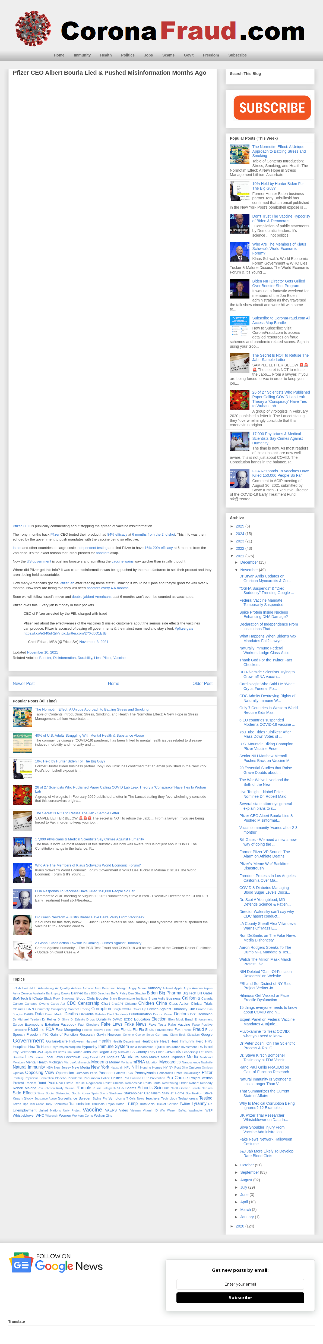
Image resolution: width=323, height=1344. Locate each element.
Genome (128, 1034)
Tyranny (198, 1103)
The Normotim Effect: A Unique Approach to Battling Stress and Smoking (91, 709)
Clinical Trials (202, 1003)
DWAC (117, 1019)
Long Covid (90, 1057)
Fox (177, 1030)
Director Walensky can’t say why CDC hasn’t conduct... (266, 913)
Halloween (76, 1041)
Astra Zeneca (22, 993)
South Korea (81, 1093)
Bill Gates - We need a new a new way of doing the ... (268, 841)
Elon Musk (176, 1019)
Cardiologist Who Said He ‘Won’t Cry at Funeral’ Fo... (266, 686)
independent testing (92, 548)
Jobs (148, 55)
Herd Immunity (182, 1041)
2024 (240, 534)
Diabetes (100, 1014)
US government (39, 561)
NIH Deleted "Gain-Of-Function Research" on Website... (265, 973)
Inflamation (145, 1046)
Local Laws (54, 1057)
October (247, 1165)
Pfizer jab (67, 583)
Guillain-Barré (57, 1041)
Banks (65, 993)
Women (65, 1115)
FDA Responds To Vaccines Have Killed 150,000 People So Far (85, 891)
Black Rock (52, 998)
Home (59, 55)
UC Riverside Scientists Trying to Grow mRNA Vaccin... (267, 674)
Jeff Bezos (59, 1052)
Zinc (109, 1115)
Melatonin (19, 1062)
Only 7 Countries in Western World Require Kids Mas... (268, 710)
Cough (117, 1009)
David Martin (54, 1014)
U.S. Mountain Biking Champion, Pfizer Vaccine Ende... (266, 746)
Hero (199, 1041)
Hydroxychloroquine (67, 1046)
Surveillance (67, 1098)
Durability (85, 658)
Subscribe (237, 55)
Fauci (33, 1029)
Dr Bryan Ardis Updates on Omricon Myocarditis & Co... (265, 578)
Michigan (56, 1062)
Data (39, 1014)
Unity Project (72, 1110)
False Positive (202, 1024)
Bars (87, 993)
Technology (169, 1098)
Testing (205, 1098)
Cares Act (57, 1003)
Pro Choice (177, 1077)
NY (165, 1067)
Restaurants (151, 1083)
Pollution (135, 1078)
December (249, 562)
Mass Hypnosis (173, 1057)
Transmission (79, 1104)
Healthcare (150, 1041)
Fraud (198, 1029)
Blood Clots (85, 998)
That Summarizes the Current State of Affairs (264, 1093)
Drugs (90, 1019)
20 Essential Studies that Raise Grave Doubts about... (265, 770)
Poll (126, 1078)
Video (123, 1110)
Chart (105, 1003)
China (161, 1003)
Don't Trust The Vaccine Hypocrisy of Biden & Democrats (281, 218)
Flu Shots (146, 1030)
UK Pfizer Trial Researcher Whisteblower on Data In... (263, 1117)
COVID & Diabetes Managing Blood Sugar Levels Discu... (264, 889)
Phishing (18, 1078)
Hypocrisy (89, 1047)
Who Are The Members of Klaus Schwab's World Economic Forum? (88, 865)
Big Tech (189, 993)
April (244, 1202)
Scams (168, 55)
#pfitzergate (184, 628)
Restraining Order (175, 1083)
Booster (45, 658)
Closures (19, 1009)
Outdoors (81, 1073)
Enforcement (204, 1019)
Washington (196, 1110)
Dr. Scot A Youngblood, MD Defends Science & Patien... (265, 901)
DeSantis (86, 1014)
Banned (77, 993)
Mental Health (36, 1062)
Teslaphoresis (188, 1098)
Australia (39, 993)
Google (207, 1034)
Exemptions (34, 1024)
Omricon (207, 1067)
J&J (40, 1052)
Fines (116, 1029)
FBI (42, 1029)
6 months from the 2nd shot (153, 534)
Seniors (207, 1088)
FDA (50, 1029)
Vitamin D (150, 1110)
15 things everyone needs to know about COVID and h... (268, 1009)
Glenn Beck (178, 1034)
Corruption (101, 1008)
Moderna (99, 1062)
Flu (135, 1030)
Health (106, 55)
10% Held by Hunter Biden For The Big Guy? (70, 761)
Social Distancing (58, 1093)
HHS (209, 1041)
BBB (94, 993)
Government (28, 1040)
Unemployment (24, 1110)
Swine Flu (100, 1098)
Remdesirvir (133, 1083)
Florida (126, 1030)
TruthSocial (147, 1104)
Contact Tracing (79, 1009)
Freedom (211, 55)
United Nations (50, 1110)
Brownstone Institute (132, 998)
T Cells (131, 1098)
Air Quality (62, 988)
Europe (18, 1024)
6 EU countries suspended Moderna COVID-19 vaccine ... (267, 722)
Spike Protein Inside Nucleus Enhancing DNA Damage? (263, 614)
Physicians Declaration (39, 1078)
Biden (152, 993)
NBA (49, 1067)
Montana (126, 1062)
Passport (106, 1073)
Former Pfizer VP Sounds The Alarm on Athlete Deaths (264, 854)
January (247, 1217)
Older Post (202, 683)
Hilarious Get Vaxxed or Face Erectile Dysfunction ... (264, 997)
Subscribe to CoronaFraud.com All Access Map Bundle (281, 320)
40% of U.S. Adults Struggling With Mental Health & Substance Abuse (89, 735)
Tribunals (97, 1104)
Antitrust (168, 988)
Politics (128, 55)
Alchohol (88, 988)
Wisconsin (51, 1115)
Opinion (18, 1073)
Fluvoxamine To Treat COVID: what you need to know (264, 1033)
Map (144, 1057)
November (249, 570)
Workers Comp (82, 1115)
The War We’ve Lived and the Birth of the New (264, 782)
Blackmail (68, 998)
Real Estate (64, 1083)
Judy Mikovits (119, 1052)
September (250, 1172)
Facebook (68, 1024)
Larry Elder (156, 1052)
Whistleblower (24, 1115)
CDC (71, 1003)
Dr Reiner (49, 1019)
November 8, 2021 (93, 642)
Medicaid (206, 1057)
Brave (113, 998)
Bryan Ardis (156, 998)
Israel (17, 548)
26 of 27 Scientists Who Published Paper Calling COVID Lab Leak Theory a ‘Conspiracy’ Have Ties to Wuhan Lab (281, 399)
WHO (40, 1115)
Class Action (179, 1003)
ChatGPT (117, 1003)
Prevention (157, 1078)
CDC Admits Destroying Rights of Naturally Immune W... (267, 698)
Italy (15, 1052)
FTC (45, 1034)
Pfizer (54, 534)
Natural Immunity (29, 1067)
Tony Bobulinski (57, 1104)
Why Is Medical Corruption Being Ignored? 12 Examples (267, 1105)
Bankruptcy (53, 993)
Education (142, 1019)
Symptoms (116, 1098)
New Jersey (62, 1067)
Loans (39, 1057)
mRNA (138, 1062)
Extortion (52, 1024)
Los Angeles (109, 1057)
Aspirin (208, 988)
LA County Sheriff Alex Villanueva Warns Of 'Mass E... (267, 925)
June (244, 1194)
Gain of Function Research (72, 1034)
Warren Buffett (176, 1110)
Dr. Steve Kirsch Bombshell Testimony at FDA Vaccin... (264, 1057)
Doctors (181, 1014)
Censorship (88, 1003)
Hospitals (20, 1047)
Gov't (189, 55)
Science (161, 1087)
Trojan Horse (115, 1104)
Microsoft (70, 1062)
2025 (240, 526)
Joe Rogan (100, 1052)
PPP (145, 1078)
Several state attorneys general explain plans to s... (265, 806)
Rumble (84, 1087)
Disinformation (64, 658)
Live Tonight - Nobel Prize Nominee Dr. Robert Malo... (264, 794)
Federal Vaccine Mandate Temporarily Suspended (261, 602)
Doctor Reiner (163, 1014)
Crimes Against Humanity (167, 1009)
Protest (18, 1083)
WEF (209, 1110)
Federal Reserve (92, 1029)
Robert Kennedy (201, 1083)
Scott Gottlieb (180, 1088)
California (191, 998)
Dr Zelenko (78, 1019)
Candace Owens (37, 1003)
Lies (97, 658)
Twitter (185, 1104)
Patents (119, 1073)
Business (173, 998)
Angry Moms (137, 988)
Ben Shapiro (137, 993)
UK (210, 1104)
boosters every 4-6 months (107, 588)
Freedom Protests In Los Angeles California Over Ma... (267, 878)
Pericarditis (165, 1073)
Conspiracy (58, 1009)
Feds (107, 1029)
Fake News (135, 1024)
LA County (138, 1052)
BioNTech (20, 998)
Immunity (82, 55)
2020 (240, 1226)
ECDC (127, 1019)
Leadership (190, 1052)
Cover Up (139, 1009)
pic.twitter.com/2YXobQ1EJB (83, 633)
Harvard (91, 1041)
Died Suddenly (117, 1014)
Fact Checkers (88, 1024)
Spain (95, 1093)
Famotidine (20, 1029)
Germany (161, 1034)
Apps (187, 988)
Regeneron (94, 1083)
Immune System (113, 1046)
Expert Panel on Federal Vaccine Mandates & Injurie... (267, 1021)
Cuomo (201, 1009)
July (244, 1187)
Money (114, 1062)
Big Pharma (170, 993)
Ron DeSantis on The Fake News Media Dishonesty (267, 937)
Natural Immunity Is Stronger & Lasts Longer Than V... (265, 1081)
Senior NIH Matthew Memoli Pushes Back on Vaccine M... (266, 758)
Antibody (155, 988)
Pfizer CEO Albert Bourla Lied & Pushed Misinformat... (266, 818)
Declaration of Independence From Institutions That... (268, 626)
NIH (135, 1067)
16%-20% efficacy (159, 548)
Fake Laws (111, 1024)
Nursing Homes (151, 1067)
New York (100, 1067)
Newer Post (24, 683)
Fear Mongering (68, 1030)
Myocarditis (170, 1062)
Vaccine (119, 658)
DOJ (193, 1014)
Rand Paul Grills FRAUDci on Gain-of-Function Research (264, 1069)
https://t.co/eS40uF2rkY (42, 633)
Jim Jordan (75, 1052)
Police (105, 1078)
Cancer (18, 1003)
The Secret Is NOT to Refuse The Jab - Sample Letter (77, 813)
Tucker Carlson (167, 1104)
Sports (104, 1093)
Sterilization (194, 1093)
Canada (207, 998)
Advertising (46, 988)
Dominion (205, 1014)
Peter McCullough (187, 1073)
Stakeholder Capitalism (142, 1093)
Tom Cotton (37, 1104)
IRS (200, 1046)
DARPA (29, 1014)
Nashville (207, 1062)
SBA (120, 1088)
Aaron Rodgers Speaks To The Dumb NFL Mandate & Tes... (265, 949)
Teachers (152, 1098)
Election (158, 1019)
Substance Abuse (45, 1098)
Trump (132, 1103)
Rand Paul (46, 1083)
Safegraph (109, 1088)
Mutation (152, 1062)
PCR (129, 1073)
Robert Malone (24, 1088)
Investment (189, 1046)
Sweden (84, 1098)
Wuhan (99, 1115)
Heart (164, 1041)
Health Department (126, 1041)
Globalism (193, 1034)
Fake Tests (157, 1024)
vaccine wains (123, 561)
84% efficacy (117, 534)
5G (15, 988)
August (246, 1180)
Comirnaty (42, 1009)
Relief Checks (113, 1083)
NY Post (175, 1067)
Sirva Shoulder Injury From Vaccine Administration (262, 1129)
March (246, 1209)
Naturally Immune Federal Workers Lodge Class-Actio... (266, 650)
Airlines (76, 988)
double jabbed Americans (92, 597)
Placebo (60, 1078)
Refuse (80, 1083)
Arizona (197, 988)
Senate (196, 1088)
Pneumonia (92, 1078)
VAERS (111, 1110)
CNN (30, 1009)
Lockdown (72, 1057)
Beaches (104, 993)
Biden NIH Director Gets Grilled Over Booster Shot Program (278, 283)
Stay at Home (173, 1093)
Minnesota (83, 1062)
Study (28, 1098)
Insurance (173, 1046)
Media (192, 1056)
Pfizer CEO (21, 526)
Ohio (185, 1067)
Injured (159, 1047)
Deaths (71, 1014)
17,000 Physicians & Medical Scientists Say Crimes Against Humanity (89, 839)
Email (189, 1019)
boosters (102, 553)
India (133, 1046)
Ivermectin (28, 1052)
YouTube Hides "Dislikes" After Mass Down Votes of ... (265, 734)
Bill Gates (205, 993)
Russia (97, 1088)
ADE (33, 988)
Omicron (195, 1067)
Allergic (122, 988)
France (186, 1029)
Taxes (140, 1098)
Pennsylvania (145, 1073)
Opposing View (39, 1072)
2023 (240, 541)
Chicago (131, 1003)
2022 (240, 548)
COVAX (127, 1009)
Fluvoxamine (164, 1029)
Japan (48, 1052)
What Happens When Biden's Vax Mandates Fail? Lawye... (267, 638)
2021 (240, 556)
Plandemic (75, 1078)
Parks (93, 1073)
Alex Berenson (105, 988)
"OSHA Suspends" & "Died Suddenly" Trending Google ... (266, 590)
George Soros (144, 1034)
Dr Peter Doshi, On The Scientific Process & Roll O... (267, 1045)
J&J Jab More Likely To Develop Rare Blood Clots (266, 1153)
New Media (81, 1067)
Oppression (65, 1073)
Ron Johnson (46, 1088)
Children (146, 1003)
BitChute (36, 998)
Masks (154, 1057)
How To (34, 1047)
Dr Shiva (63, 1019)
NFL (127, 1067)
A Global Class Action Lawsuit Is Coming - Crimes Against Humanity (88, 943)
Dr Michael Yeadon (27, 1019)
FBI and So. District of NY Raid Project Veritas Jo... (265, 985)
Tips (25, 1104)
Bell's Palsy (119, 993)
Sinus (41, 1093)
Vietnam (135, 1110)
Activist (23, 988)
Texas (17, 1104)
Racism (31, 1083)
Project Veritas (201, 1078)
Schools (145, 1087)
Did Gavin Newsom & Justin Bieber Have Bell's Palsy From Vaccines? (89, 917)
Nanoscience (191, 1062)
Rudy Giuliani (65, 1088)
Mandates (130, 1056)
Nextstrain (116, 1067)
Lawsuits (172, 1051)
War (162, 1110)
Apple (178, 988)
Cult (192, 1009)
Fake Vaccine (179, 1024)
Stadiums (115, 1093)
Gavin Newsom (108, 1034)
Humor (46, 1047)
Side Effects (24, 1093)
